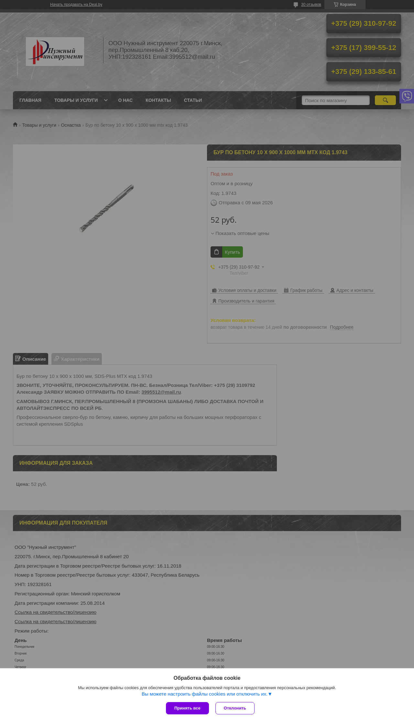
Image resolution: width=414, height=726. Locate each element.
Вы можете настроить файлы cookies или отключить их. (204, 694)
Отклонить (235, 708)
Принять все (187, 708)
